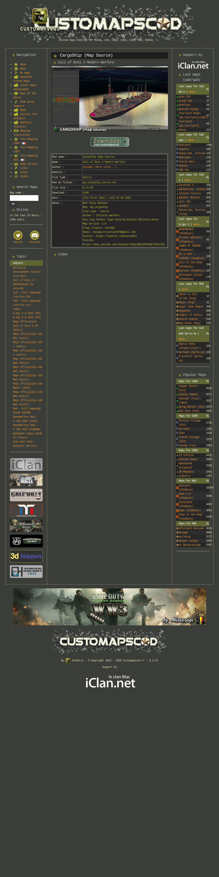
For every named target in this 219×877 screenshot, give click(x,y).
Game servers (28, 164)
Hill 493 (184, 201)
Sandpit (184, 205)
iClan (23, 172)
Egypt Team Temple (191, 306)
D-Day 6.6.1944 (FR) (27, 317)
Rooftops (184, 105)
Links (23, 168)
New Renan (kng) (190, 323)
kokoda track (187, 445)
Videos (24, 176)
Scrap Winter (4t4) (192, 406)
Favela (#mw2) (188, 394)
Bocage (183, 532)
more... (194, 92)
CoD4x (16, 309)
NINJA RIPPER (22, 412)
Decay (182, 129)
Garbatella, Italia (192, 189)
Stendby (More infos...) (99, 167)
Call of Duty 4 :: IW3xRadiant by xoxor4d (25, 284)
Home (23, 64)
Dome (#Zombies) (190, 510)
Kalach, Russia (189, 197)
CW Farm (184, 429)
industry (184, 475)
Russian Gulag (188, 109)
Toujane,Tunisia (190, 193)
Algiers (184, 149)
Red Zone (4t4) (189, 411)
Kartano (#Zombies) (192, 270)
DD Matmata (186, 471)
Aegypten (184, 310)
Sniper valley (188, 540)
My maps (25, 72)
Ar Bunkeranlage (190, 545)
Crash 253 (185, 100)
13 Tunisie (186, 455)
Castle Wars (187, 161)
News (23, 68)
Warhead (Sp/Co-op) (192, 352)
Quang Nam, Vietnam (192, 153)
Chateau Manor (188, 459)
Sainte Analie (188, 319)
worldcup (184, 536)
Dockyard (184, 145)
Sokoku (183, 165)
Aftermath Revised (191, 528)
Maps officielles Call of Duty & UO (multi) (25, 325)
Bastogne (184, 157)
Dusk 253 (184, 96)
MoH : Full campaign (27, 408)
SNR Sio (184, 169)
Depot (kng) (187, 302)
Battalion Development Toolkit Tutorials (27, 272)
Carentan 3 (186, 185)
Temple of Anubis (190, 314)
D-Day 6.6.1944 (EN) (27, 313)
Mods (23, 110)
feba (182, 433)
